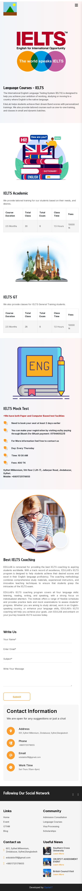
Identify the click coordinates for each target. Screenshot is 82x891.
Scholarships (49, 831)
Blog (5, 831)
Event (6, 821)
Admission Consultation (55, 817)
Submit (17, 696)
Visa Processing (51, 826)
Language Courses (52, 821)
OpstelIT (48, 887)
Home (6, 817)
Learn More (58, 853)
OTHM (6, 826)
